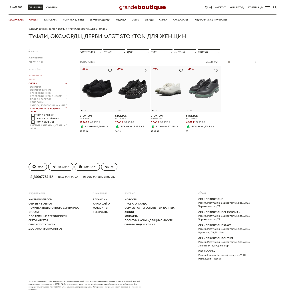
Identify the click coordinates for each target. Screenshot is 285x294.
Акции (129, 212)
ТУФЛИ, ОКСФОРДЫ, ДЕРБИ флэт (86, 29)
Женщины (35, 7)
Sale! (32, 79)
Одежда (121, 19)
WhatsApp (87, 167)
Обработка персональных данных (149, 208)
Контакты (131, 216)
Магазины (100, 208)
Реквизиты (100, 212)
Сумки (163, 19)
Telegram (60, 167)
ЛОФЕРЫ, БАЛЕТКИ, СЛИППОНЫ (48, 101)
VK (109, 167)
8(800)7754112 (41, 177)
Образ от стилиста (42, 224)
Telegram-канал (68, 177)
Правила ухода (136, 204)
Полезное (130, 192)
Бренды (149, 19)
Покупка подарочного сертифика (54, 208)
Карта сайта (101, 204)
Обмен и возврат (40, 204)
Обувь (135, 19)
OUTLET (33, 19)
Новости (131, 199)
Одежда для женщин (42, 29)
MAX (38, 167)
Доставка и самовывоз (45, 229)
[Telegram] (210, 7)
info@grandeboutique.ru (99, 177)
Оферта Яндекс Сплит (140, 224)
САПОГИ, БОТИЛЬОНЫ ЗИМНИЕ (48, 105)
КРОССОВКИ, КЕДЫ (48, 93)
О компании (100, 192)
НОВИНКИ (35, 75)
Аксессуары (180, 19)
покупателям (37, 192)
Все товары (50, 19)
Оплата (34, 212)
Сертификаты (38, 220)
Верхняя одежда (100, 19)
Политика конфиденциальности (149, 220)
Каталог (15, 7)
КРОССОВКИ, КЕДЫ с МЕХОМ (48, 96)
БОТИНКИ (48, 87)
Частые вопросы (40, 199)
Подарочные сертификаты (210, 19)
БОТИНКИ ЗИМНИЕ (48, 90)
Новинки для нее (73, 19)
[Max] (206, 7)
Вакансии (100, 199)
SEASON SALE (16, 19)
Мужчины (51, 7)
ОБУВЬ (61, 29)
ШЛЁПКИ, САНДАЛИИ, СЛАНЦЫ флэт (48, 127)
